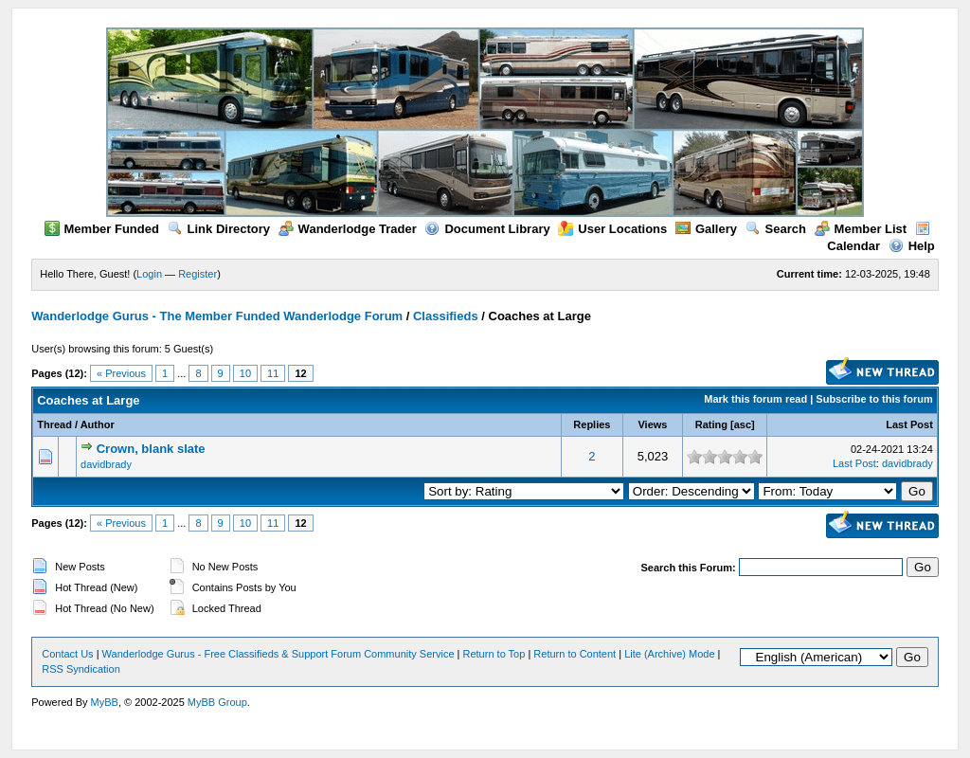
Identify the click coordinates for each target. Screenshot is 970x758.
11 (272, 373)
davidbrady (106, 464)
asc (742, 424)
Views (652, 424)
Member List (861, 229)
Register (197, 274)
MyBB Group (217, 702)
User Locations (612, 229)
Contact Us (67, 653)
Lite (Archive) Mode (669, 653)
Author (98, 424)
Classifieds (445, 316)
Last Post (909, 424)
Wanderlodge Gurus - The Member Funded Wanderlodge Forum (217, 316)
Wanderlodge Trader (347, 229)
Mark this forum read (755, 399)
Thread (54, 424)
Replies (591, 424)
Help (912, 246)
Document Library (486, 229)
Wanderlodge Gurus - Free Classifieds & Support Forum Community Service (278, 653)
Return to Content (574, 653)
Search (775, 229)
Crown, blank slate (151, 449)
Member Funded (102, 229)
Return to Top (494, 653)
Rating (711, 424)
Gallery (706, 229)
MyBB (104, 702)
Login (149, 274)
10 (245, 373)
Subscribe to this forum (874, 399)
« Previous (121, 373)
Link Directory (219, 229)
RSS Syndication (81, 669)
